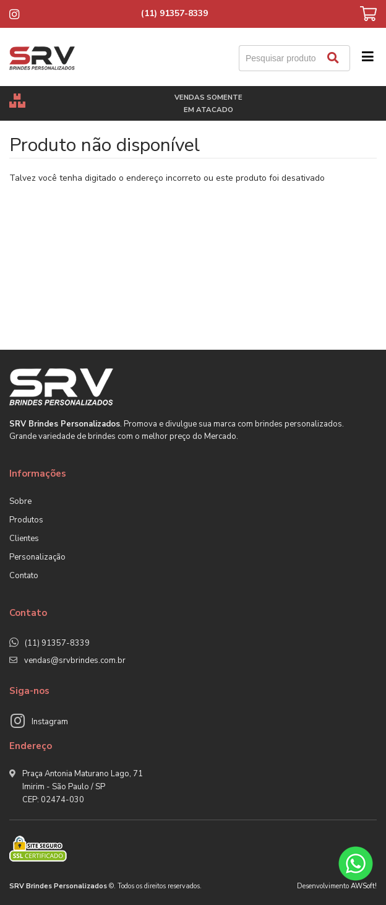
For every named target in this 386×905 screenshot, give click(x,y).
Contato (23, 575)
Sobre (20, 501)
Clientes (24, 538)
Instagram (50, 721)
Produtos (26, 520)
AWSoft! (364, 886)
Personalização (37, 557)
